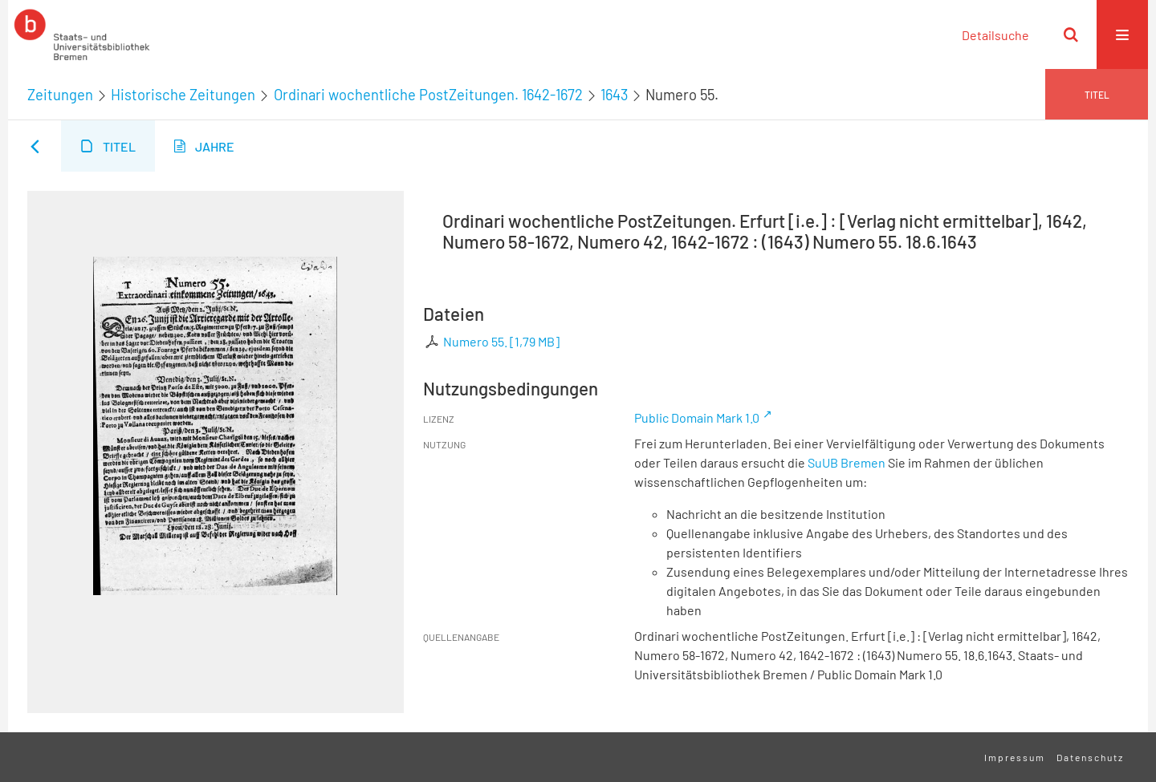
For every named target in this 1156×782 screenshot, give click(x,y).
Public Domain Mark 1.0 (696, 417)
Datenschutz (1090, 757)
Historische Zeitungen (183, 94)
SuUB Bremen (846, 462)
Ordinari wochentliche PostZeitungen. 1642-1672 (428, 94)
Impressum (1014, 757)
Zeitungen (60, 94)
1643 (614, 94)
